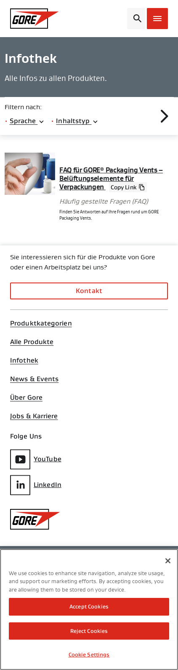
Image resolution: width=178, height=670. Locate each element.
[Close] (168, 561)
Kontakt (89, 290)
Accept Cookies (89, 606)
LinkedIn (35, 485)
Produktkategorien (41, 323)
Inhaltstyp (77, 120)
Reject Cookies (89, 631)
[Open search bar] (136, 18)
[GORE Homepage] (34, 18)
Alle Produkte (31, 342)
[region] (89, 609)
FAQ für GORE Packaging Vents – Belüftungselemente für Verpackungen (111, 179)
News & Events (34, 379)
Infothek (24, 360)
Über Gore (26, 397)
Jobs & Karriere (34, 416)
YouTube (35, 459)
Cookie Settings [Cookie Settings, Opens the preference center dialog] (89, 654)
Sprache (27, 120)
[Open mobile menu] (157, 18)
